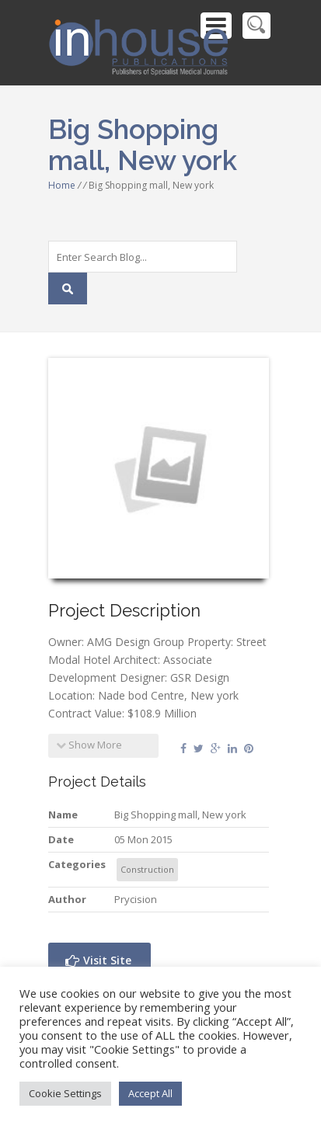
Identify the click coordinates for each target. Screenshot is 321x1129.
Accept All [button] (150, 1093)
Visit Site (98, 960)
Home (61, 185)
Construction (147, 869)
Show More (89, 745)
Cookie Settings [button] (65, 1093)
